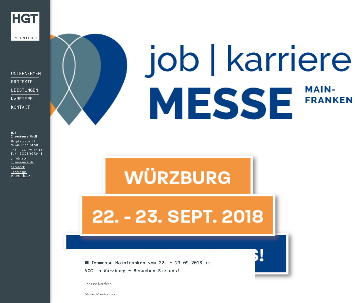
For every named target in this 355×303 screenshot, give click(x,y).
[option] (177, 151)
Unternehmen (25, 73)
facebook (18, 167)
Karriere (22, 98)
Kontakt (20, 107)
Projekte (22, 81)
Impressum (19, 172)
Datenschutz (20, 175)
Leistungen (24, 90)
